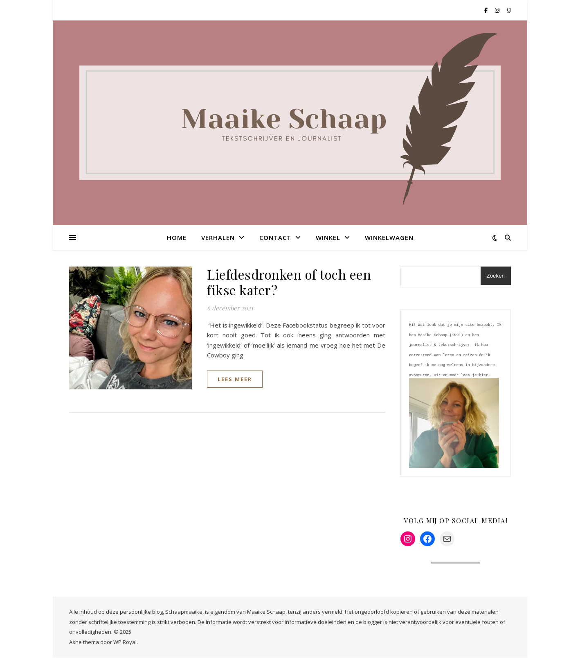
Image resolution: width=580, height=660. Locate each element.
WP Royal (125, 644)
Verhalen (218, 237)
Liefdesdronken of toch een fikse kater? (289, 281)
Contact (275, 237)
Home (177, 237)
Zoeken (496, 276)
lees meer (235, 379)
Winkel (328, 237)
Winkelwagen (389, 237)
